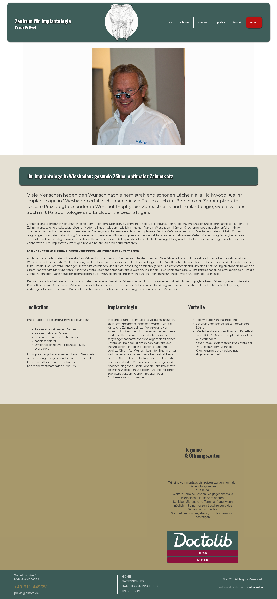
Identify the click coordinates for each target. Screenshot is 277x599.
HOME (126, 576)
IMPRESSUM (131, 591)
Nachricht (202, 559)
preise (221, 22)
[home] (121, 22)
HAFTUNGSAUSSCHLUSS (140, 586)
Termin (203, 552)
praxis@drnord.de (26, 593)
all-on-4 (184, 22)
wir (170, 22)
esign (255, 587)
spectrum (203, 22)
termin (254, 22)
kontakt (237, 22)
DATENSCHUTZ (133, 581)
